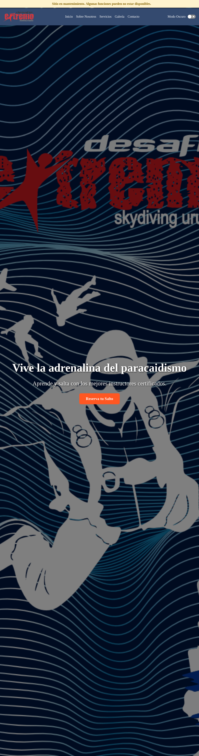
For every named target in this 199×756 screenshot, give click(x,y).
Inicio (69, 16)
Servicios (105, 16)
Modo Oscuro (177, 16)
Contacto (133, 16)
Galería (119, 16)
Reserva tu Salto (99, 399)
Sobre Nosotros (86, 16)
